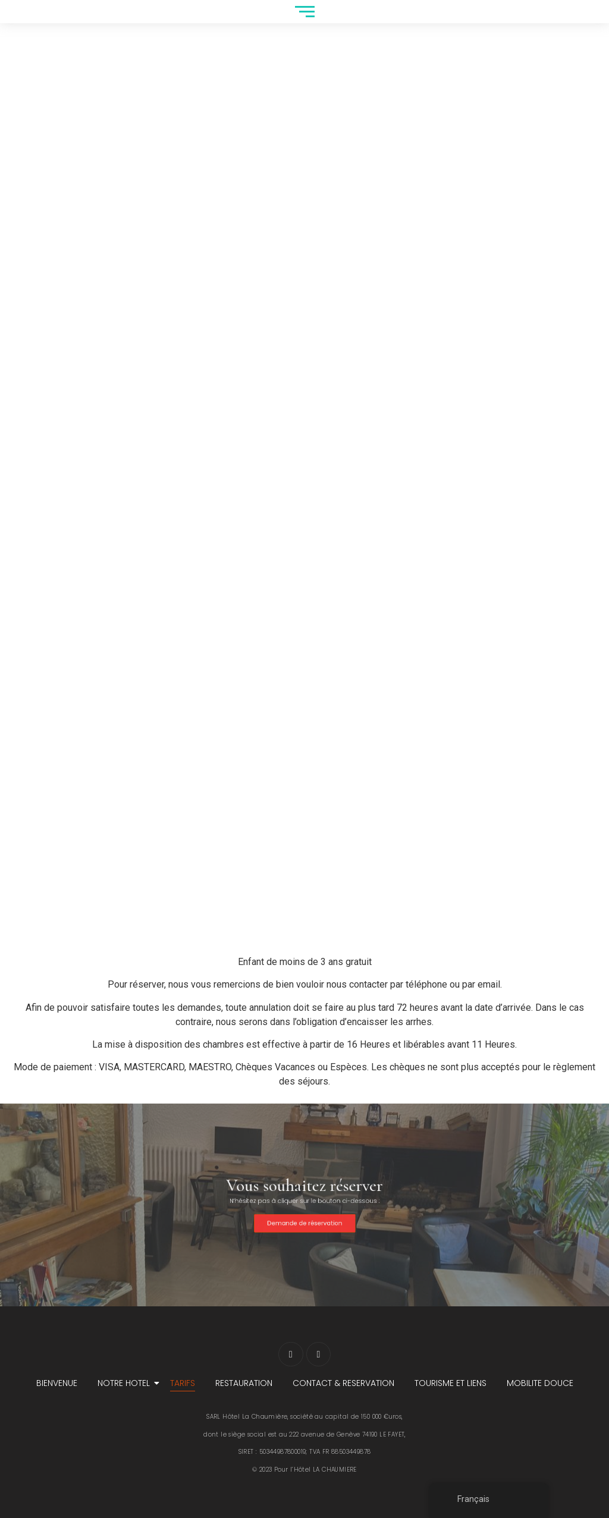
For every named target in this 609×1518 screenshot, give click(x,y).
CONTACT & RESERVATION (343, 1383)
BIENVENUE (56, 1383)
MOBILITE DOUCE (540, 1383)
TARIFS (182, 1383)
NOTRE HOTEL (126, 1383)
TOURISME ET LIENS (450, 1383)
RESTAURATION (243, 1383)
